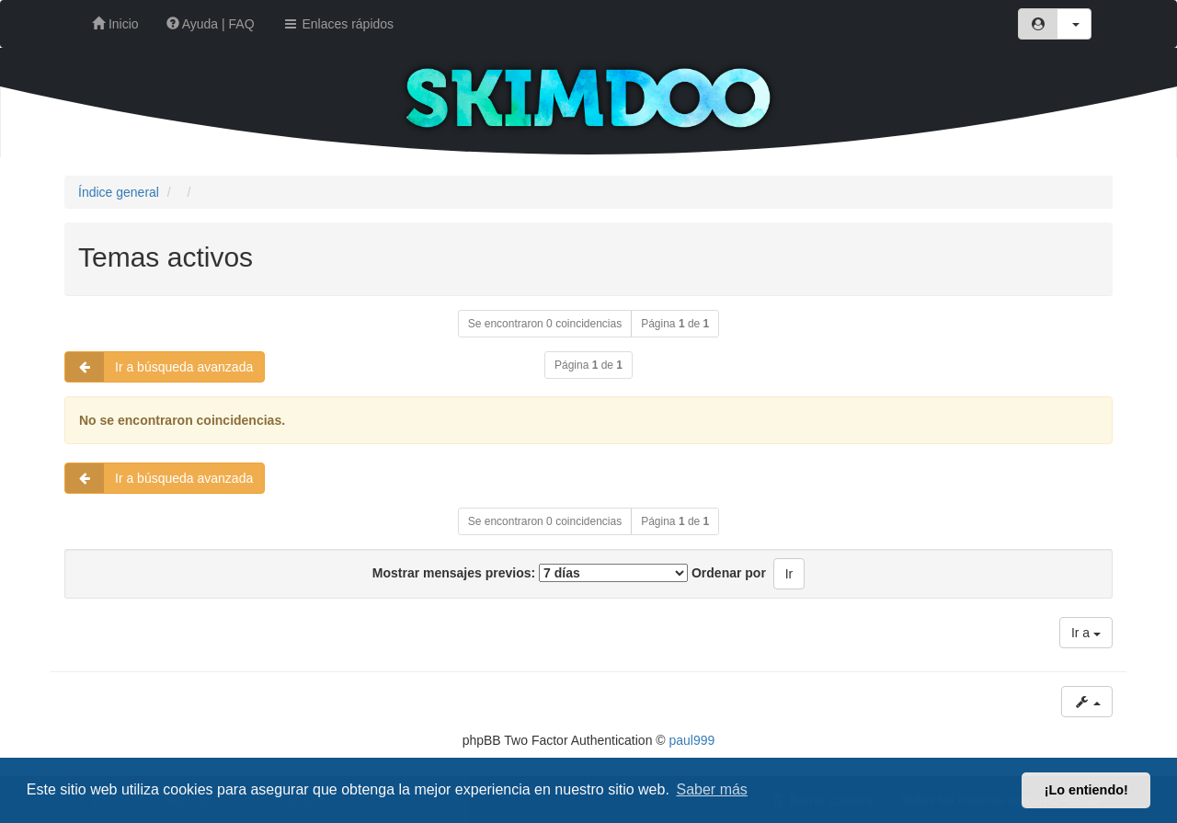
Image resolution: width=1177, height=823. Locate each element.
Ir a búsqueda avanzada (159, 367)
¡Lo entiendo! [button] (1086, 790)
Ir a (1086, 632)
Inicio (115, 24)
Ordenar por (728, 573)
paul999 (692, 740)
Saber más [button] (712, 789)
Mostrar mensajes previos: (530, 573)
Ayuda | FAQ (210, 24)
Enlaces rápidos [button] (338, 24)
